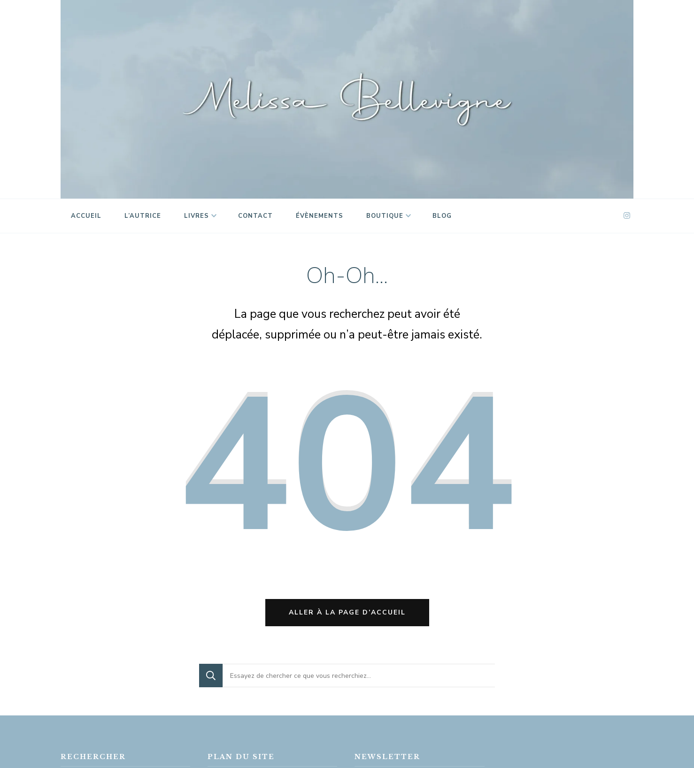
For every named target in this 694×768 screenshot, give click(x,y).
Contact (255, 216)
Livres (196, 216)
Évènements (319, 216)
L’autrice (142, 216)
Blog (442, 216)
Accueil (86, 216)
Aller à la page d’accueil (347, 612)
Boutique (384, 216)
